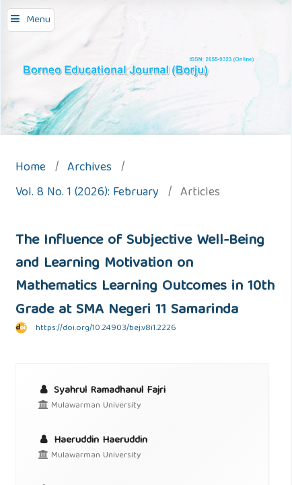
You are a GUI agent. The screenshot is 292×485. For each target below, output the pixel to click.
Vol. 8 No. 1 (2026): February (87, 194)
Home (30, 169)
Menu (38, 20)
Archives (89, 169)
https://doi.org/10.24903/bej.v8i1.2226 (106, 328)
